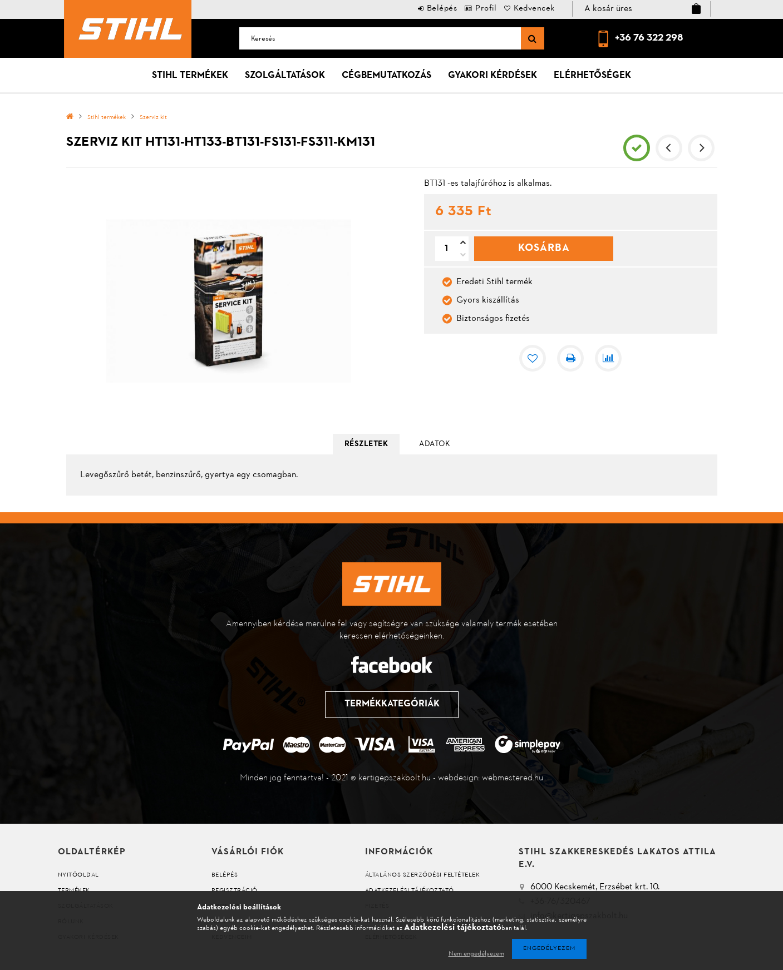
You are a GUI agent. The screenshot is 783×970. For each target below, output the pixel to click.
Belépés (419, 8)
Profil (472, 8)
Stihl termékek (190, 75)
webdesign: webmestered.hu (490, 778)
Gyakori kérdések (492, 75)
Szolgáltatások (285, 75)
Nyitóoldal (78, 875)
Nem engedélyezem (476, 953)
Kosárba (544, 248)
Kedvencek (529, 8)
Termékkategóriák (391, 703)
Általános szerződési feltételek (422, 875)
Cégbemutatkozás (386, 75)
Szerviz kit (153, 117)
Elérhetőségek (592, 75)
